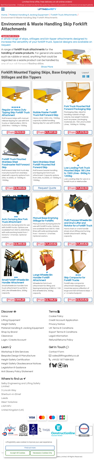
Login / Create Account (13, 340)
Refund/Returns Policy (61, 340)
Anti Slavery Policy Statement (17, 371)
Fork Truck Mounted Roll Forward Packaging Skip (77, 107)
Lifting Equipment (10, 320)
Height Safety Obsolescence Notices (21, 363)
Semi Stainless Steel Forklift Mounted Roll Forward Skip (44, 165)
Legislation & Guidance (13, 367)
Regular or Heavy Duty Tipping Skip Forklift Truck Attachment (16, 112)
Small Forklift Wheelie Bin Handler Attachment (15, 281)
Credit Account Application (63, 320)
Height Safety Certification (15, 359)
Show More (47, 67)
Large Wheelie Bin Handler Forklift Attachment (43, 278)
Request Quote (47, 188)
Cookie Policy (56, 316)
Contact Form (56, 352)
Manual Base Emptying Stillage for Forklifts (45, 219)
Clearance (7, 336)
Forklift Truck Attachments (64, 15)
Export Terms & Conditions (63, 332)
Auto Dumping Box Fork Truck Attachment (15, 220)
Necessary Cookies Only (42, 453)
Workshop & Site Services (15, 352)
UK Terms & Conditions (61, 328)
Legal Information (58, 336)
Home (4, 15)
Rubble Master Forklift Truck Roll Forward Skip (45, 113)
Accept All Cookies (17, 453)
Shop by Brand (9, 332)
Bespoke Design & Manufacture (18, 355)
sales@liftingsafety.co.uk (64, 355)
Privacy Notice (57, 324)
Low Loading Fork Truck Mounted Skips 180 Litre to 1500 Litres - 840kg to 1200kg (77, 172)
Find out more (29, 448)
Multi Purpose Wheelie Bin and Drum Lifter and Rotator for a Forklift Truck (78, 223)
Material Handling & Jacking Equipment (29, 15)
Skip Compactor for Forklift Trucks (74, 279)
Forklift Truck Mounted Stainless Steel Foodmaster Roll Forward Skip (15, 163)
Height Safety (8, 324)
